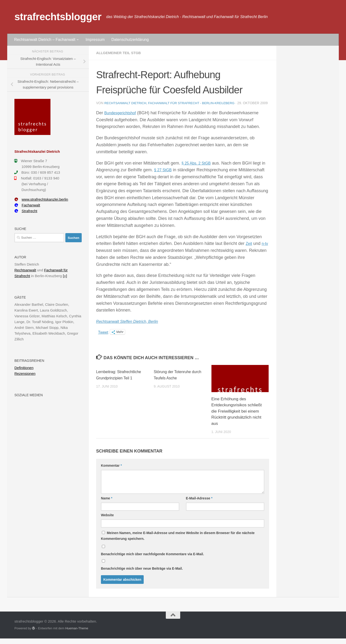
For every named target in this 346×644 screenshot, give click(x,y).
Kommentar (111, 471)
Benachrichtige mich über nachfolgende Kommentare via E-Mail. (152, 559)
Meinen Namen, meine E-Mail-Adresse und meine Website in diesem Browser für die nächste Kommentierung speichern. (178, 541)
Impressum (95, 40)
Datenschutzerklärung (130, 40)
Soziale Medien (28, 395)
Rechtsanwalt (25, 270)
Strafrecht (25, 211)
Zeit (249, 249)
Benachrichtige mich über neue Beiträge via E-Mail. (142, 574)
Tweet (104, 337)
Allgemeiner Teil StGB (120, 53)
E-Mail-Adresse (199, 504)
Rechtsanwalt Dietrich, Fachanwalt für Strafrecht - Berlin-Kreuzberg (172, 103)
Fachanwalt (27, 205)
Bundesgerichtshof (122, 118)
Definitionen (23, 368)
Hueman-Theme (76, 634)
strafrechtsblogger (57, 16)
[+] (65, 276)
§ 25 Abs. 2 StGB (198, 168)
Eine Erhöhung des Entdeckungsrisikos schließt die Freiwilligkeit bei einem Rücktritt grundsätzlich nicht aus (236, 416)
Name (106, 504)
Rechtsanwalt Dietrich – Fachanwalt (44, 40)
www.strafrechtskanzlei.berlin (41, 199)
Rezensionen (25, 373)
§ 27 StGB (168, 175)
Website (107, 521)
